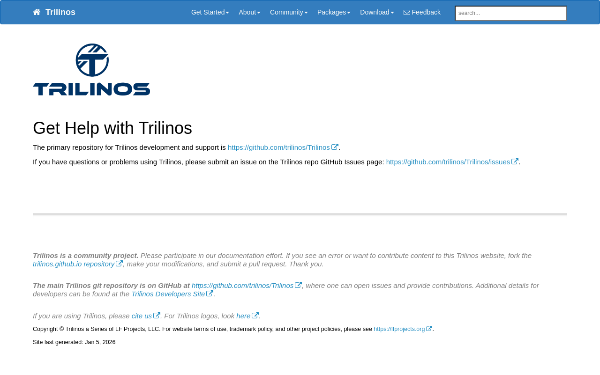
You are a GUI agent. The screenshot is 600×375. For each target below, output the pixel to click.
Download (377, 12)
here (243, 316)
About (250, 12)
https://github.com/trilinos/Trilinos (279, 147)
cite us (142, 316)
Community (289, 12)
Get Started (210, 12)
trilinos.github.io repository (73, 264)
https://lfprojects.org (399, 329)
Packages (334, 12)
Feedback (422, 12)
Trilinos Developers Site (168, 294)
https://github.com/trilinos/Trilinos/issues (448, 162)
